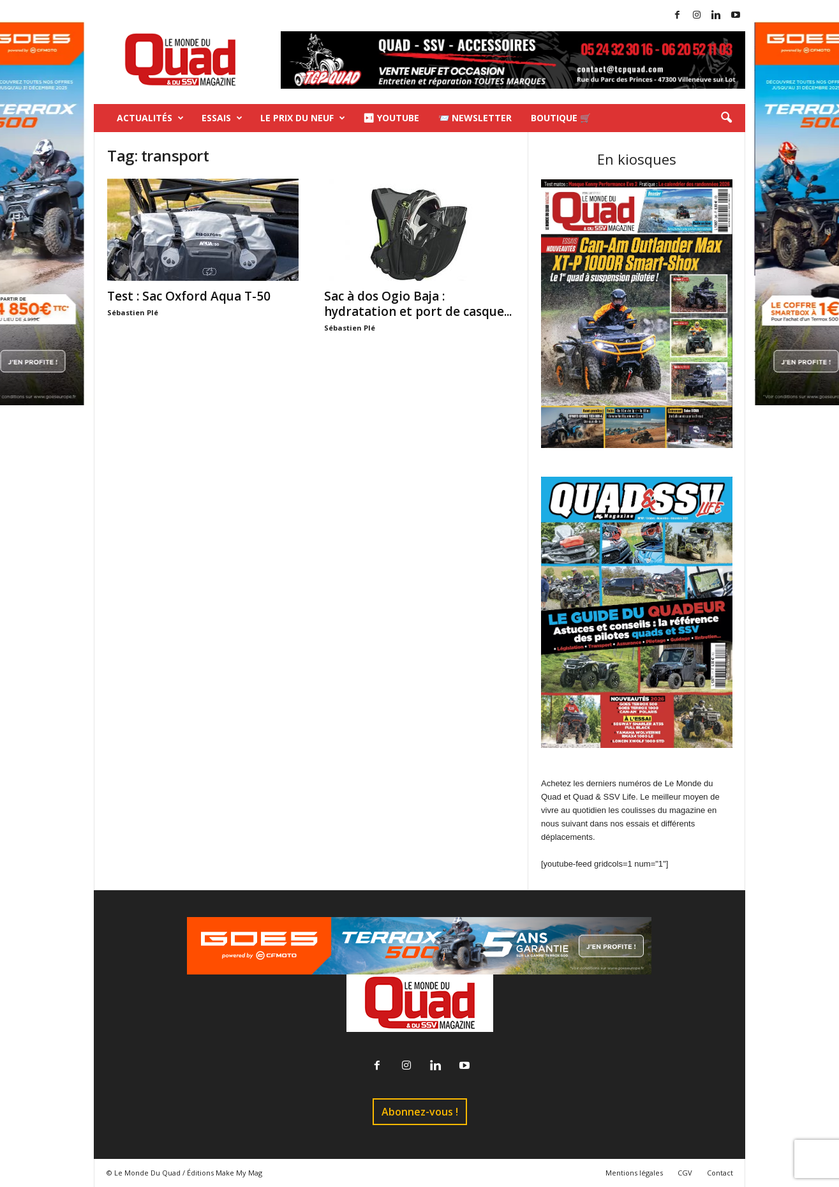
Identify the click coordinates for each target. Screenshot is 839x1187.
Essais (222, 118)
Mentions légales (634, 1172)
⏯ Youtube (391, 118)
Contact (720, 1172)
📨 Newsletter (475, 118)
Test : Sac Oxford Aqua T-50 (189, 296)
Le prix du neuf (302, 118)
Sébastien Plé (132, 312)
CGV (685, 1172)
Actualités (150, 118)
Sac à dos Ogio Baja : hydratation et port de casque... (418, 304)
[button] (726, 118)
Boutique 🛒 (561, 118)
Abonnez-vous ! (420, 1112)
